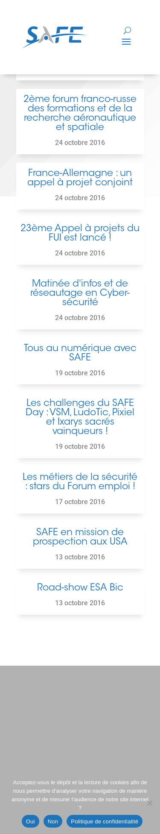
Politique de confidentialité (104, 821)
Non (53, 821)
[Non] (149, 803)
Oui (30, 821)
